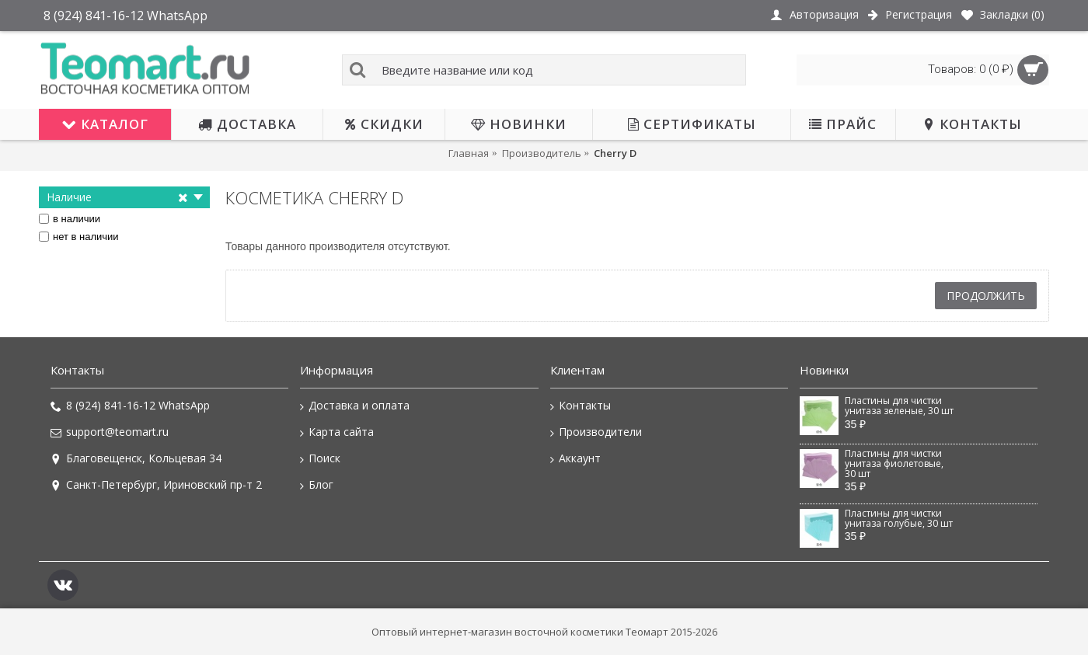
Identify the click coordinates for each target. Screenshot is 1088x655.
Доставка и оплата (355, 405)
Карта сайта (337, 432)
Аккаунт (575, 458)
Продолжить (986, 295)
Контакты (580, 405)
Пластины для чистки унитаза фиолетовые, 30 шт (894, 464)
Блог (316, 485)
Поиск (320, 458)
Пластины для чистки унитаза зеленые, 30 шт (899, 405)
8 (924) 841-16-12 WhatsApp (130, 405)
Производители (596, 432)
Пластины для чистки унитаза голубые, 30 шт (899, 518)
